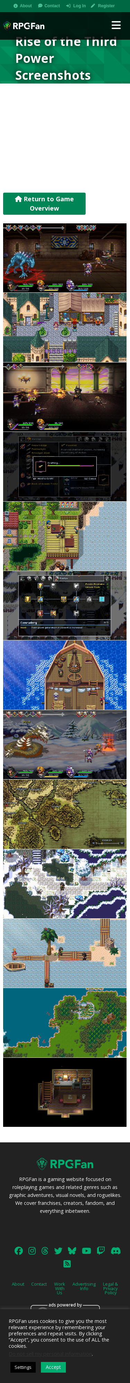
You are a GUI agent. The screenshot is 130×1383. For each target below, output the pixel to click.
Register (106, 5)
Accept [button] (53, 1367)
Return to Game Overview (44, 203)
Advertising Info (84, 1286)
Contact (52, 5)
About (26, 5)
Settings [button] (23, 1367)
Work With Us (59, 1288)
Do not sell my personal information (50, 1353)
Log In (79, 5)
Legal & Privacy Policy (110, 1288)
